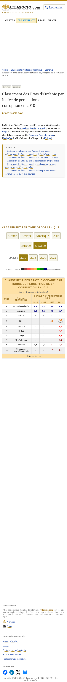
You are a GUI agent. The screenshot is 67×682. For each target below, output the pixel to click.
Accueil (5, 70)
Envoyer (6, 87)
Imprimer (16, 87)
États (42, 20)
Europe (26, 245)
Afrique (26, 236)
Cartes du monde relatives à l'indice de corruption (28, 151)
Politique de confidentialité (14, 650)
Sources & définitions (12, 654)
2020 (43, 257)
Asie (56, 236)
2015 (33, 257)
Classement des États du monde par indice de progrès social (33, 161)
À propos (10, 622)
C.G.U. (6, 646)
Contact (9, 626)
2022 (53, 257)
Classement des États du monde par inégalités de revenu (31, 154)
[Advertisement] (33, 47)
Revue (52, 20)
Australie (42, 128)
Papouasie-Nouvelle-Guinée (41, 135)
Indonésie (7, 138)
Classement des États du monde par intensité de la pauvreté (32, 157)
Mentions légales (10, 641)
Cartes (10, 20)
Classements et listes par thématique (26, 70)
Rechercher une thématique (14, 659)
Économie (49, 70)
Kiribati (48, 138)
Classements (26, 20)
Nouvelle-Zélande (27, 128)
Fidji (4, 132)
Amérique (42, 236)
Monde (12, 236)
